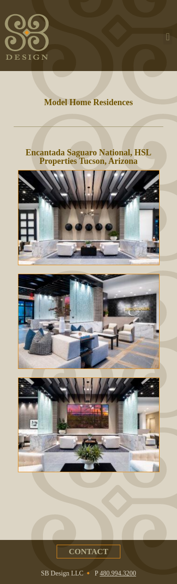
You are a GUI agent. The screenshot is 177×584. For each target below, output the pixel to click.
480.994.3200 (118, 573)
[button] (167, 37)
